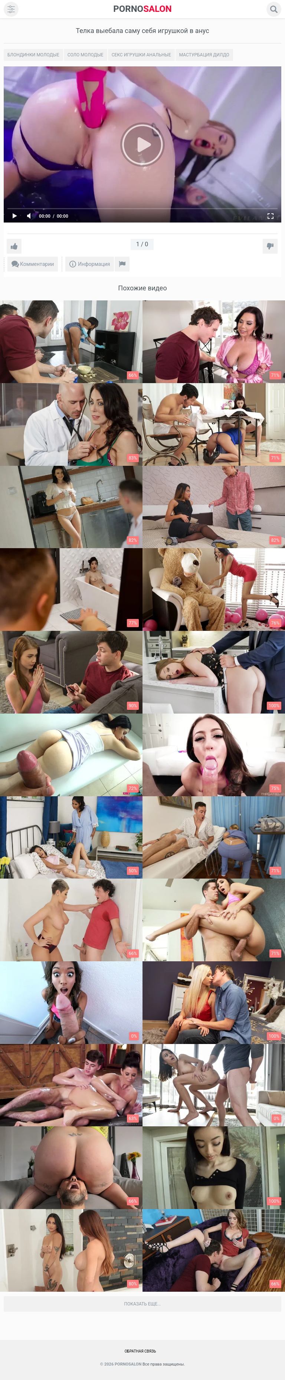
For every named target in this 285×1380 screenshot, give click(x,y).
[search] (273, 9)
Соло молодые (86, 54)
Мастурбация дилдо (204, 54)
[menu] (11, 9)
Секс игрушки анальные (141, 54)
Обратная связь (140, 1351)
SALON (142, 9)
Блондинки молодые (33, 54)
